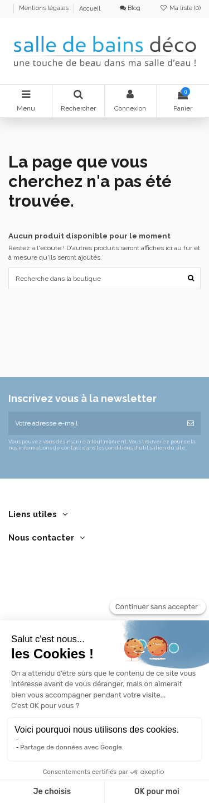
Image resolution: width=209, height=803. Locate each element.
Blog (130, 8)
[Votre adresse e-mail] (94, 423)
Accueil (89, 8)
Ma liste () (180, 8)
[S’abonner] (191, 423)
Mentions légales (44, 8)
